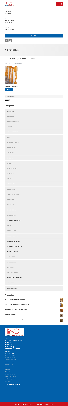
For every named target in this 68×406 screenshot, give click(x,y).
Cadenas (9, 126)
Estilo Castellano (13, 194)
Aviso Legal (7, 351)
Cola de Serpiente (12, 132)
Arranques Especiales (14, 121)
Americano (10, 116)
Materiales (7, 381)
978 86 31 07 (9, 342)
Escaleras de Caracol (10, 362)
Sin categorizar (12, 288)
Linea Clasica (11, 205)
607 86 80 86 (9, 344)
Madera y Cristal (12, 236)
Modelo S (10, 163)
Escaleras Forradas (13, 241)
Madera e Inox (11, 231)
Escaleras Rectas (9, 364)
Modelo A (10, 158)
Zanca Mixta (10, 267)
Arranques (10, 111)
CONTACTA (34, 35)
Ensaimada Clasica (13, 142)
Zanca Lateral (11, 262)
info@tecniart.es (10, 346)
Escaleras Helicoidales (14, 246)
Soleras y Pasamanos (10, 376)
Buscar (7, 100)
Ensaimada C (10, 137)
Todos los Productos (10, 357)
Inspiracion (10, 153)
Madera (9, 225)
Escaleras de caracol (14, 220)
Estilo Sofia (10, 199)
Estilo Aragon (11, 189)
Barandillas (11, 184)
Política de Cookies (9, 353)
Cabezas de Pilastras (10, 374)
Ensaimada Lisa (11, 147)
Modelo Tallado (12, 168)
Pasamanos (10, 283)
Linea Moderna (11, 210)
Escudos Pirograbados (14, 278)
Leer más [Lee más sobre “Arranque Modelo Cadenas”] (8, 89)
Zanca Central (11, 257)
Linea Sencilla (11, 215)
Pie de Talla (10, 173)
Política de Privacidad (10, 355)
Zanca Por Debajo (12, 272)
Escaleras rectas (12, 251)
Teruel (9, 179)
